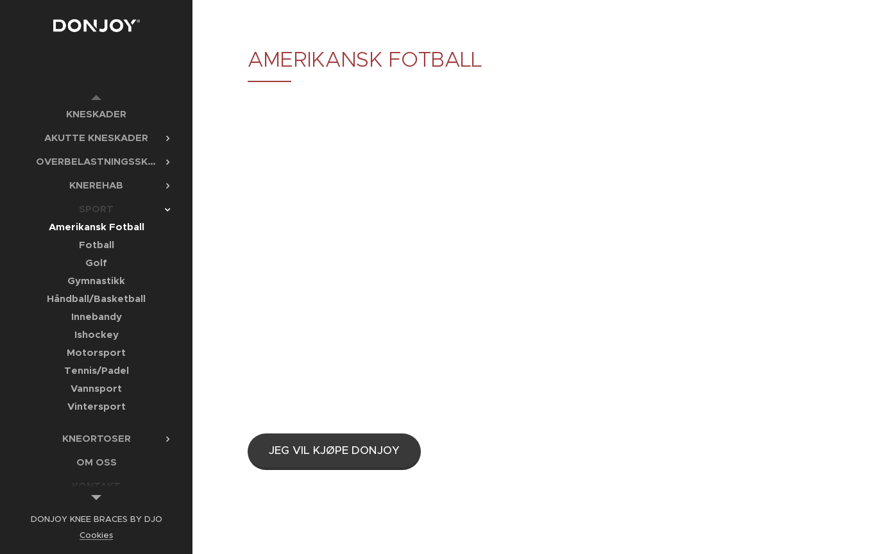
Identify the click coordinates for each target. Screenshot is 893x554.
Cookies (96, 535)
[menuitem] (96, 113)
